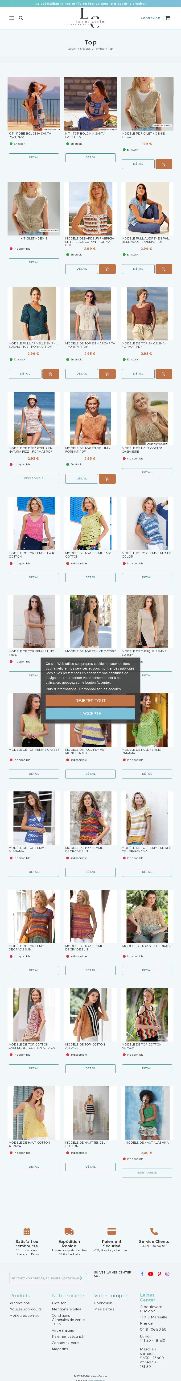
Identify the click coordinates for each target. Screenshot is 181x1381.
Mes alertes (104, 1310)
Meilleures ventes (24, 1316)
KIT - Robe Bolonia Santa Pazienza (31, 135)
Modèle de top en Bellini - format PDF (88, 450)
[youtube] (150, 1275)
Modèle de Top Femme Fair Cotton (32, 555)
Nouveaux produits (25, 1310)
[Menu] (12, 18)
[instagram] (167, 1275)
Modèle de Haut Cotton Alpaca (30, 1145)
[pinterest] (159, 1275)
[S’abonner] (80, 1279)
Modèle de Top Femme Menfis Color (141, 555)
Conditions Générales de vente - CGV (68, 1320)
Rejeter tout (90, 700)
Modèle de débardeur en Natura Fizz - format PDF (32, 450)
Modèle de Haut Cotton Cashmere (143, 450)
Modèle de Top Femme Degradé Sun (85, 850)
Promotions (19, 1304)
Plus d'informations (61, 689)
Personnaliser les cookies (100, 689)
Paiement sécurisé (68, 1337)
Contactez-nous (65, 1344)
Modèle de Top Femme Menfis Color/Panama (142, 850)
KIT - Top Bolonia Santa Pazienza (86, 135)
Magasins (60, 1350)
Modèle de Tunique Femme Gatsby (145, 653)
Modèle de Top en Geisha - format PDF (145, 345)
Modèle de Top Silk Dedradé (139, 948)
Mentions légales (66, 1310)
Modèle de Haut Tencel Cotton (86, 1145)
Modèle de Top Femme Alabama (28, 850)
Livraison (59, 1304)
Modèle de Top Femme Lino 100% (33, 653)
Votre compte (110, 1296)
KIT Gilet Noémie (34, 238)
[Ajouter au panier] (164, 164)
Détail (34, 157)
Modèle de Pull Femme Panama (142, 751)
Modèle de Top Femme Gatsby (85, 653)
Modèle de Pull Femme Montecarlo (85, 751)
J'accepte (90, 713)
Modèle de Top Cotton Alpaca (86, 1047)
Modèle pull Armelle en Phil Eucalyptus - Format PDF (31, 347)
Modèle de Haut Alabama (147, 1144)
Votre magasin (64, 1331)
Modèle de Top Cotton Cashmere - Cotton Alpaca (33, 1047)
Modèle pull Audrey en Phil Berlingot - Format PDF (147, 240)
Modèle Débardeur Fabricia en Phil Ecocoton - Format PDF (90, 242)
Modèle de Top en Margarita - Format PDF (86, 345)
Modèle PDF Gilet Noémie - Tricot (145, 135)
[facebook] (142, 1275)
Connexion (103, 1304)
